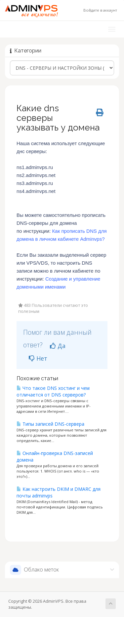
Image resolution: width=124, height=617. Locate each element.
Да (57, 346)
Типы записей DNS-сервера (50, 424)
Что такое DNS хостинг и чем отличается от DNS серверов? (53, 391)
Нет (38, 358)
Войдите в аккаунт (100, 10)
